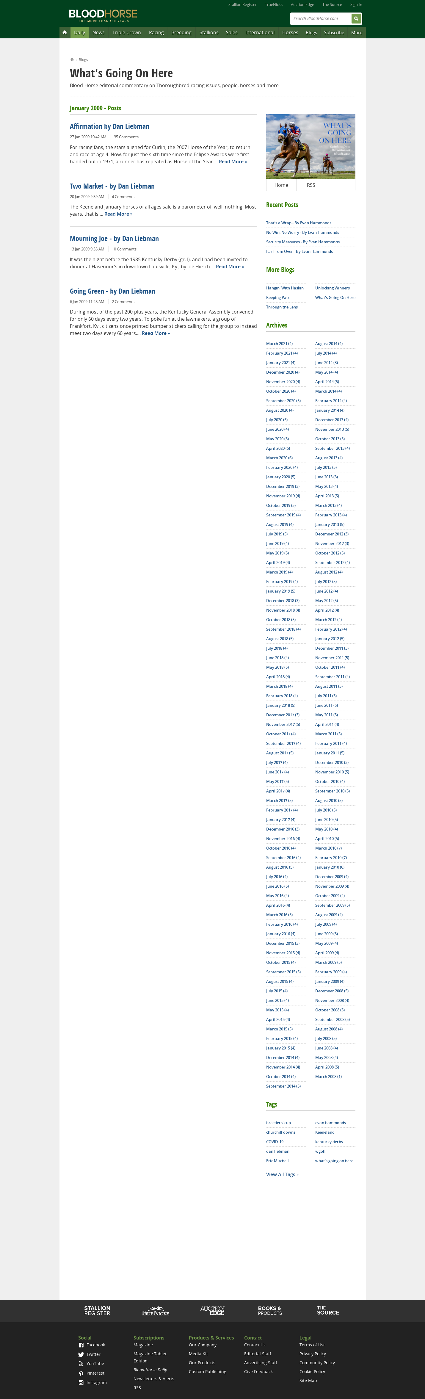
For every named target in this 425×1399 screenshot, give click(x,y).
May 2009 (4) (326, 943)
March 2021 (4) (279, 343)
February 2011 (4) (331, 743)
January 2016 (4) (280, 933)
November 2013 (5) (332, 429)
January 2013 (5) (329, 524)
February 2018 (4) (282, 695)
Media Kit (198, 1353)
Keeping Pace (278, 297)
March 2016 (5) (279, 914)
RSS (311, 185)
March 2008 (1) (328, 1076)
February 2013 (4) (331, 515)
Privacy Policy (312, 1353)
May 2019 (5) (277, 553)
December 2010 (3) (332, 762)
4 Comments (123, 196)
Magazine (143, 1345)
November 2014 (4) (283, 1067)
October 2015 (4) (281, 962)
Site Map (308, 1380)
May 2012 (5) (326, 600)
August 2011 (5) (329, 686)
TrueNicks (274, 4)
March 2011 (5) (328, 734)
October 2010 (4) (330, 781)
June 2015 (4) (277, 1000)
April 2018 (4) (278, 676)
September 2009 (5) (332, 905)
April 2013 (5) (327, 496)
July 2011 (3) (326, 695)
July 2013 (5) (326, 467)
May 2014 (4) (326, 372)
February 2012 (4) (331, 629)
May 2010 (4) (326, 829)
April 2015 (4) (278, 1019)
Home (72, 59)
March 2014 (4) (328, 391)
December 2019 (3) (282, 486)
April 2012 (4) (327, 610)
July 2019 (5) (277, 534)
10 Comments (124, 249)
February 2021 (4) (282, 353)
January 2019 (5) (280, 591)
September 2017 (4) (283, 743)
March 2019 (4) (279, 572)
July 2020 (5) (277, 419)
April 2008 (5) (327, 1067)
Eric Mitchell (277, 1160)
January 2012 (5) (329, 638)
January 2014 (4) (329, 410)
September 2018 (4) (283, 629)
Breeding (181, 32)
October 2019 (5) (281, 505)
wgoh (320, 1151)
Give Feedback (258, 1371)
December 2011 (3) (332, 648)
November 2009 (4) (332, 886)
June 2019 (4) (277, 543)
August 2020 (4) (280, 410)
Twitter (89, 1354)
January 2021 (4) (280, 362)
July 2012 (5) (326, 581)
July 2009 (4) (326, 924)
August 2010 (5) (329, 800)
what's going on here (334, 1160)
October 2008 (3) (330, 1010)
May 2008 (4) (326, 1057)
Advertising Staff (260, 1362)
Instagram (92, 1382)
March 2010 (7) (328, 848)
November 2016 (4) (283, 838)
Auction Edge (302, 4)
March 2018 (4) (279, 686)
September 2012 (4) (332, 562)
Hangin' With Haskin (285, 288)
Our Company (203, 1345)
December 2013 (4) (332, 419)
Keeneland (325, 1132)
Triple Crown (126, 32)
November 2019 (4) (283, 496)
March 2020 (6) (279, 457)
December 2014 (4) (282, 1057)
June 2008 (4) (326, 1048)
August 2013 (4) (329, 457)
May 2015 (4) (277, 1010)
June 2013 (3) (326, 477)
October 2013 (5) (330, 438)
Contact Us (255, 1345)
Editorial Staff (257, 1353)
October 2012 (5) (330, 553)
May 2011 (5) (326, 714)
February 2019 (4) (282, 581)
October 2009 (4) (330, 895)
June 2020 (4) (277, 429)
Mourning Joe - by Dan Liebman (114, 239)
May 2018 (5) (277, 667)
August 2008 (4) (329, 1029)
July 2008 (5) (326, 1038)
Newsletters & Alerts (154, 1378)
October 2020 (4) (281, 391)
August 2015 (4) (280, 981)
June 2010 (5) (326, 819)
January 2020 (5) (280, 477)
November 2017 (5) (283, 724)
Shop (270, 1310)
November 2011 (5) (332, 657)
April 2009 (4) (327, 952)
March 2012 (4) (328, 619)
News (98, 32)
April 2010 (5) (327, 838)
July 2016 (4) (277, 876)
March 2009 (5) (328, 962)
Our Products (202, 1362)
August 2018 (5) (280, 638)
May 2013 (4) (326, 486)
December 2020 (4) (282, 372)
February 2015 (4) (282, 1038)
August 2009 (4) (329, 914)
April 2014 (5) (327, 381)
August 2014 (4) (329, 343)
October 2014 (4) (281, 1076)
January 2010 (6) (329, 867)
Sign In (356, 4)
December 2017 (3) (282, 714)
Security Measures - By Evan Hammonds (303, 242)
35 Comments (126, 137)
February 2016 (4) (282, 924)
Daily (79, 32)
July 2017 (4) (277, 762)
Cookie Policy (312, 1371)
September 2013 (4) (332, 448)
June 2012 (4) (326, 591)
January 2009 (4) (329, 981)
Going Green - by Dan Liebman (112, 291)
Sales (232, 32)
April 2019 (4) (278, 562)
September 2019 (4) (283, 515)
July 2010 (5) (326, 810)
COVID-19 (274, 1141)
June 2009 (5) (326, 933)
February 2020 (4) (282, 467)
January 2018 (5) (280, 705)
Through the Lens (282, 307)
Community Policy (317, 1362)
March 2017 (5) (279, 800)
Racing (156, 32)
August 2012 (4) (329, 572)
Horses (290, 32)
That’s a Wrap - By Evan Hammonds (298, 222)
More (356, 32)
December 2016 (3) (282, 829)
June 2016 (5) (277, 886)
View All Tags (280, 1174)
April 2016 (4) (278, 905)
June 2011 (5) (326, 705)
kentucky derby (329, 1141)
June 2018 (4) (277, 657)
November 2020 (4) (283, 381)
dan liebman (277, 1151)
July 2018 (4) (277, 648)
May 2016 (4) (277, 895)
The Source (332, 4)
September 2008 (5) (332, 1019)
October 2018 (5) (281, 619)
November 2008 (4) (332, 1000)
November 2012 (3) (332, 543)
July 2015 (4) (277, 991)
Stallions (209, 32)
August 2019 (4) (280, 524)
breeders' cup (278, 1122)
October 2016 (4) (281, 848)
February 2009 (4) (331, 972)
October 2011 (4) (330, 667)
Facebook (91, 1345)
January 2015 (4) (280, 1048)
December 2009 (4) (332, 876)
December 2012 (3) (332, 534)
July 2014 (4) (326, 353)
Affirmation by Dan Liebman (109, 127)
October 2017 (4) (281, 734)
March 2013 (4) (328, 505)
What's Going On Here (335, 297)
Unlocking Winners (332, 288)
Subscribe (334, 32)
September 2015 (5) (283, 972)
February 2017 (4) (282, 810)
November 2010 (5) (332, 772)
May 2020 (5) (277, 438)
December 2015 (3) (282, 943)
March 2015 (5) (279, 1029)
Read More (231, 161)
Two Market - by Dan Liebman (112, 186)
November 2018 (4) (283, 610)
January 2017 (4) (280, 819)
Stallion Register (242, 4)
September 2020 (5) (283, 400)
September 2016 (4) (283, 857)
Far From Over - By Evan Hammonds (299, 251)
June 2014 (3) (326, 362)
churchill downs (280, 1132)
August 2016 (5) (280, 867)
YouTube (91, 1363)
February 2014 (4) (331, 400)
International (260, 32)
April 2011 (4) (327, 724)
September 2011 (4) (332, 676)
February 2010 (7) (331, 857)
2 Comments (123, 301)
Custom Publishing (207, 1371)
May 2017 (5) (277, 781)
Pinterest (91, 1373)
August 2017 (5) (280, 753)
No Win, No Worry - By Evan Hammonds (302, 232)
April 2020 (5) (278, 448)
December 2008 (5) (332, 991)
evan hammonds (330, 1122)
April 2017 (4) (278, 791)
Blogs (311, 32)
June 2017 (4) (277, 772)
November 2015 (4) (283, 952)
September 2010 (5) (332, 791)
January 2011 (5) (329, 753)
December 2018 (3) (282, 600)
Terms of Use (312, 1345)
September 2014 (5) (283, 1086)
